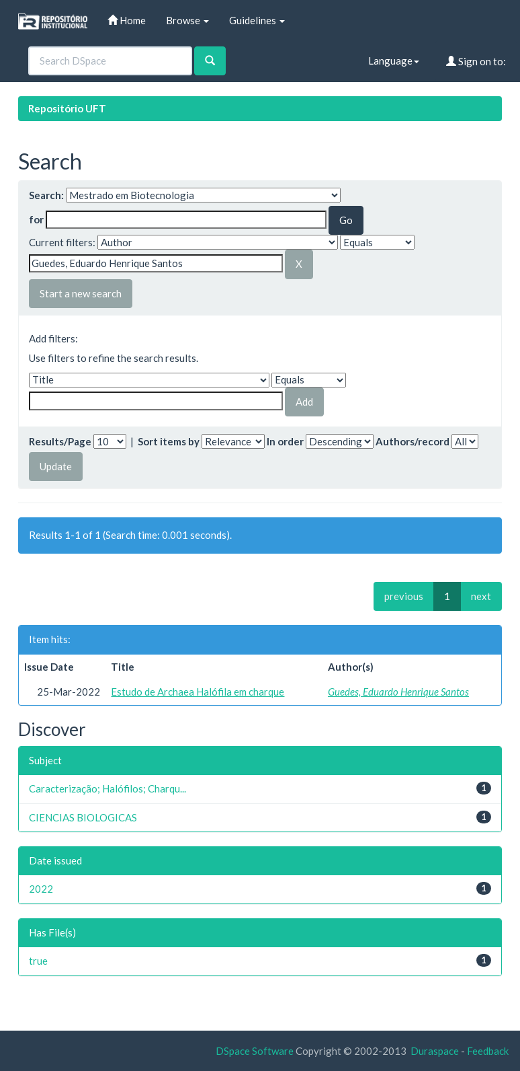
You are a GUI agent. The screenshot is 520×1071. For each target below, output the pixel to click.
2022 (41, 889)
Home (126, 20)
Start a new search (81, 293)
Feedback (488, 1051)
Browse (187, 20)
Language (393, 60)
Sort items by (169, 441)
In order (285, 441)
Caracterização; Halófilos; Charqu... (107, 788)
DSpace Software (255, 1051)
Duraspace (434, 1051)
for (36, 219)
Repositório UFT (67, 108)
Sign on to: (476, 61)
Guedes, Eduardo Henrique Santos (398, 692)
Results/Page (60, 441)
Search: (46, 195)
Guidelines (257, 20)
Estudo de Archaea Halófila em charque (197, 692)
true (38, 961)
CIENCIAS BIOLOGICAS (83, 817)
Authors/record (412, 441)
